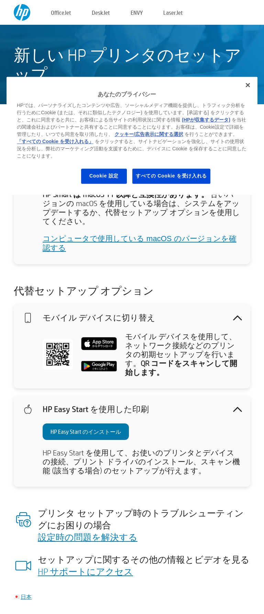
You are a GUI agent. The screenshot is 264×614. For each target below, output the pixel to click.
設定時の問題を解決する (88, 536)
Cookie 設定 (104, 176)
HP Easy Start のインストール (86, 431)
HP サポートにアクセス (85, 571)
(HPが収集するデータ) (206, 120)
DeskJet (101, 13)
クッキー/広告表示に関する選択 (148, 134)
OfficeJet (61, 13)
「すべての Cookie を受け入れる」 (55, 141)
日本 (26, 597)
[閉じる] (247, 85)
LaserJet (173, 13)
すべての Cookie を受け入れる (171, 176)
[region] (132, 136)
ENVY (137, 13)
